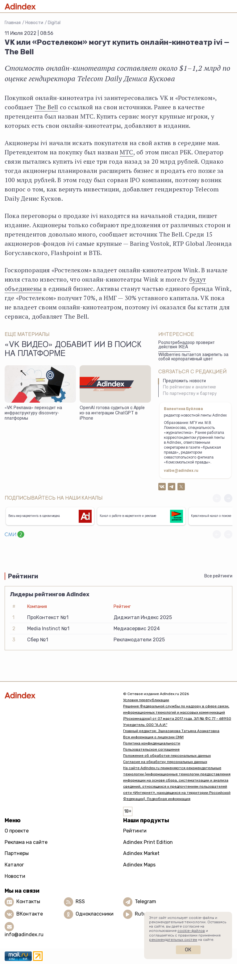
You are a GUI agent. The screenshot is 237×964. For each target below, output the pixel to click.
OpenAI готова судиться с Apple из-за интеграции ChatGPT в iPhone (112, 413)
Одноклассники (95, 914)
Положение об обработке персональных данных (167, 755)
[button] (228, 498)
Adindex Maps (139, 865)
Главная (13, 22)
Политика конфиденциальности (151, 743)
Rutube (143, 914)
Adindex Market (141, 853)
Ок (188, 950)
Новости (34, 22)
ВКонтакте (29, 914)
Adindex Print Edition (148, 842)
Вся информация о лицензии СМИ (153, 737)
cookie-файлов (191, 930)
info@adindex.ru (24, 934)
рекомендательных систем (173, 939)
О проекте (17, 831)
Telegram (145, 901)
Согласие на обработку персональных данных (165, 762)
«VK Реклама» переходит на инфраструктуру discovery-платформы (33, 413)
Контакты (28, 901)
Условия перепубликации (146, 700)
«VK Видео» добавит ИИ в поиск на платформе (73, 350)
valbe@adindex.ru (181, 471)
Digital (54, 22)
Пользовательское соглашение (151, 749)
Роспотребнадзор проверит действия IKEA (186, 345)
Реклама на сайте (26, 842)
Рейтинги (135, 831)
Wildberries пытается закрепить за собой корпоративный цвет (193, 357)
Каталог (14, 865)
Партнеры (17, 853)
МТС (126, 152)
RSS (80, 901)
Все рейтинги (218, 576)
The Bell (46, 107)
